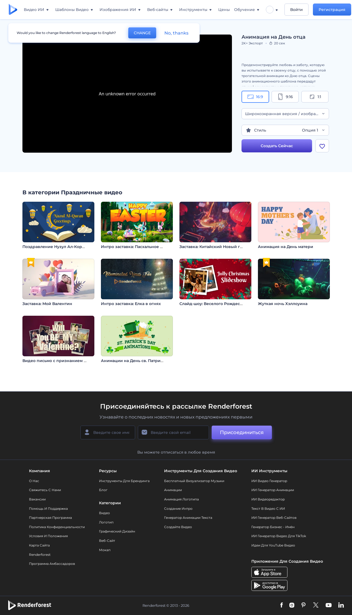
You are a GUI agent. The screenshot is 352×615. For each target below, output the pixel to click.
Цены (224, 9)
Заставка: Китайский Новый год (212, 246)
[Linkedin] (341, 605)
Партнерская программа (50, 518)
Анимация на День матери (285, 246)
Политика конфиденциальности (57, 527)
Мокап (104, 550)
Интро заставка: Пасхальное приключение (145, 246)
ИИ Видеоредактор (268, 499)
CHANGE (142, 32)
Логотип (106, 522)
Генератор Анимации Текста (188, 518)
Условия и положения (48, 536)
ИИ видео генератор (269, 481)
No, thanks (176, 33)
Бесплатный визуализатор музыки (194, 481)
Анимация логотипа (181, 499)
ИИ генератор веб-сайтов (273, 518)
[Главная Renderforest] (13, 10)
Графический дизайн (117, 531)
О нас (34, 481)
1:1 (315, 96)
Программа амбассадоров (52, 564)
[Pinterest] (303, 605)
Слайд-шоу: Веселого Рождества (212, 303)
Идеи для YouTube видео (273, 545)
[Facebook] (281, 605)
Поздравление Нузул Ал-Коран (54, 246)
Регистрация (332, 9)
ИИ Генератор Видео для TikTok (278, 536)
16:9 (255, 96)
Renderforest (40, 555)
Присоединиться (242, 432)
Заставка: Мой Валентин (47, 303)
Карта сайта (39, 545)
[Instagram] (291, 605)
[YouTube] (328, 605)
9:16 (285, 96)
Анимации (173, 490)
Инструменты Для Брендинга (124, 481)
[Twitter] (316, 605)
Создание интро (178, 508)
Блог (103, 490)
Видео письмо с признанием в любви (61, 360)
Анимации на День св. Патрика (133, 360)
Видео (104, 513)
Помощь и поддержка (48, 508)
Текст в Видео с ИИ (268, 508)
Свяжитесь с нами (45, 490)
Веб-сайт (107, 541)
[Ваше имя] (107, 432)
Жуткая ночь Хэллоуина (282, 303)
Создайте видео (178, 527)
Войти (296, 9)
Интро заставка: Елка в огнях (131, 303)
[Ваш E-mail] (173, 432)
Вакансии (37, 499)
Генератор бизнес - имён (273, 527)
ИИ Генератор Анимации (272, 490)
